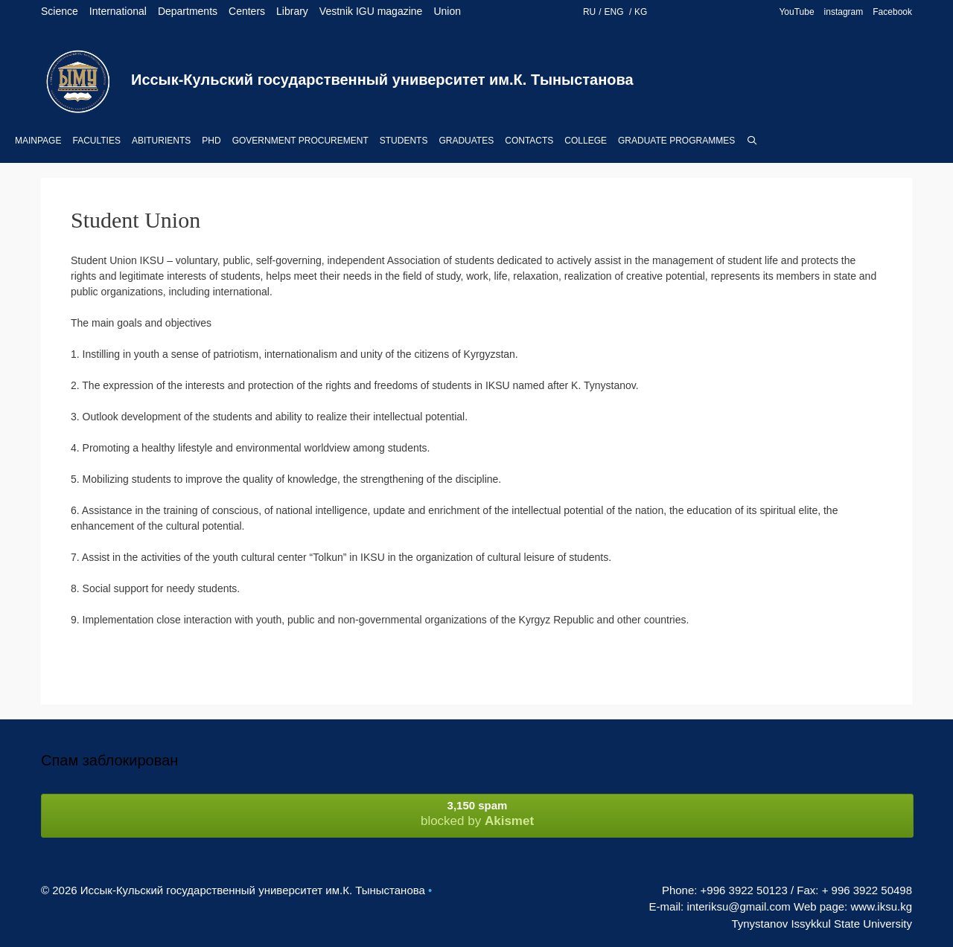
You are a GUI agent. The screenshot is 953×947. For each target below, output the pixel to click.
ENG (615, 12)
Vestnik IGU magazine (371, 11)
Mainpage (38, 140)
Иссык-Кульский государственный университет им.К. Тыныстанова (382, 79)
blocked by (477, 813)
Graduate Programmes (676, 140)
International (118, 11)
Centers (247, 11)
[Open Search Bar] (751, 140)
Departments (187, 11)
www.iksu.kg (881, 906)
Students (404, 140)
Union (447, 11)
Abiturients (161, 140)
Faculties (96, 140)
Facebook (892, 12)
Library (292, 11)
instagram (844, 12)
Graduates (466, 140)
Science (59, 11)
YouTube (796, 12)
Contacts (529, 140)
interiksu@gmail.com (738, 906)
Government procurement (300, 140)
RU (589, 12)
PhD (211, 140)
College (585, 140)
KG (640, 12)
